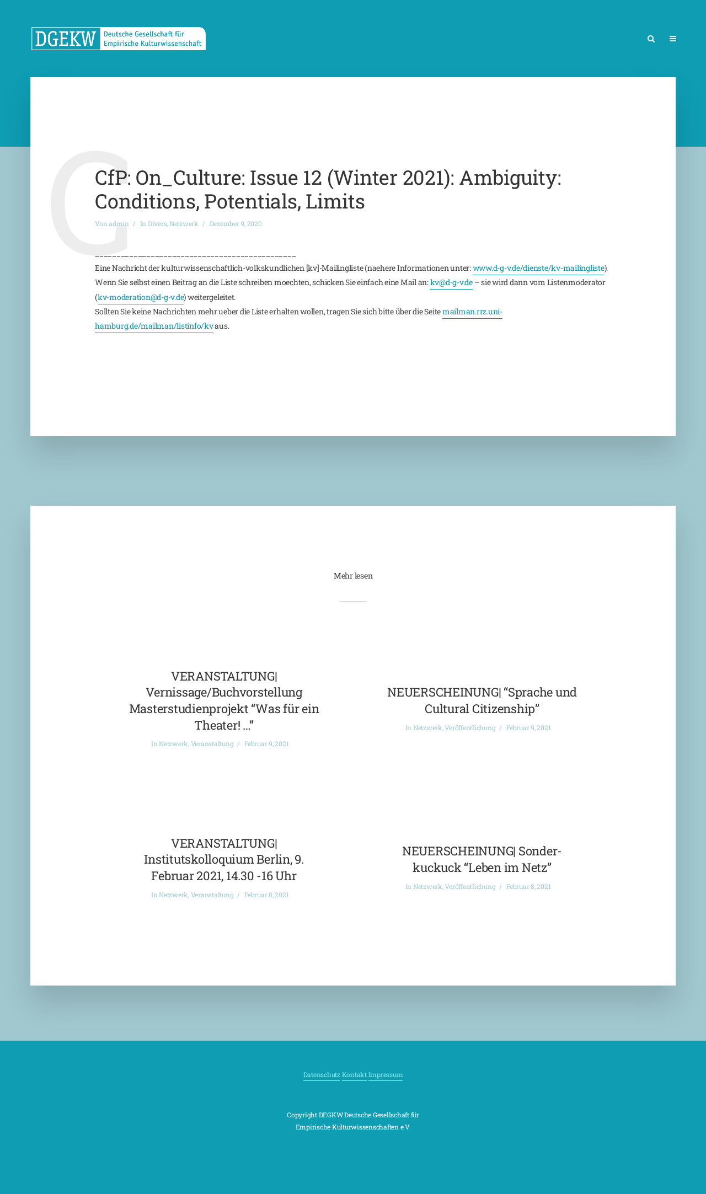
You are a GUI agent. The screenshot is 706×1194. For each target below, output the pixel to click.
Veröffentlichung (470, 727)
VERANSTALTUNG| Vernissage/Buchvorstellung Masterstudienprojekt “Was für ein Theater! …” (224, 700)
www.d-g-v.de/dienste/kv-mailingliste (539, 268)
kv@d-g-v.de (451, 282)
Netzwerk (184, 223)
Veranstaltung (212, 743)
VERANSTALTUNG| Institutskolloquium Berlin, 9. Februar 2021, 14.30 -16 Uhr (224, 859)
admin (119, 223)
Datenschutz (321, 1074)
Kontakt (354, 1074)
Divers (157, 223)
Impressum (385, 1074)
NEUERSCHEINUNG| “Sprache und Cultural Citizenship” (482, 700)
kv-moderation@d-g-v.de (141, 297)
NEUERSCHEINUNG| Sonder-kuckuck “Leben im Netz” (482, 859)
